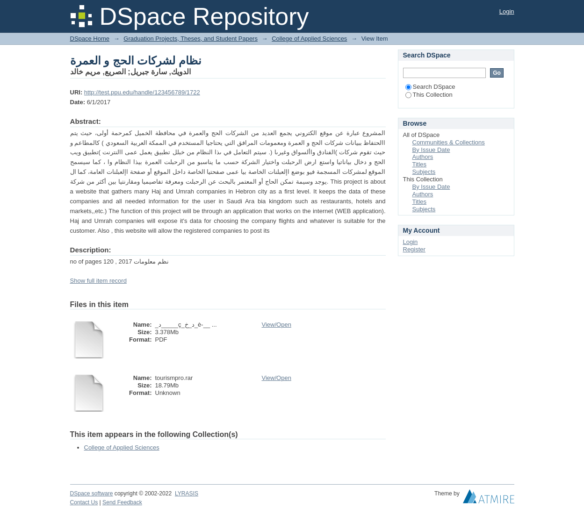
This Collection (429, 94)
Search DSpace (430, 86)
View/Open (276, 324)
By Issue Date (431, 149)
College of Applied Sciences (309, 38)
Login (506, 11)
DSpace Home (90, 38)
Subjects (424, 171)
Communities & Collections (448, 142)
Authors (422, 156)
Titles (419, 164)
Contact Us (84, 502)
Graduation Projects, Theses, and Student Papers (190, 38)
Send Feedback (122, 502)
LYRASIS (186, 493)
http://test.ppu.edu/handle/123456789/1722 (142, 92)
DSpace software (91, 493)
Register (414, 249)
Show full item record (98, 280)
